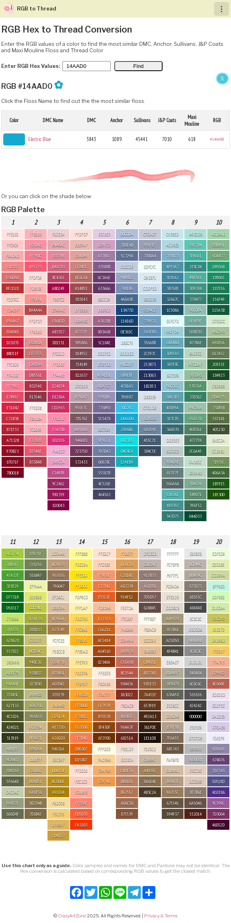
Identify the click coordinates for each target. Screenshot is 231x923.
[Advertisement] (115, 132)
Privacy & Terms (160, 916)
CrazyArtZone (72, 916)
